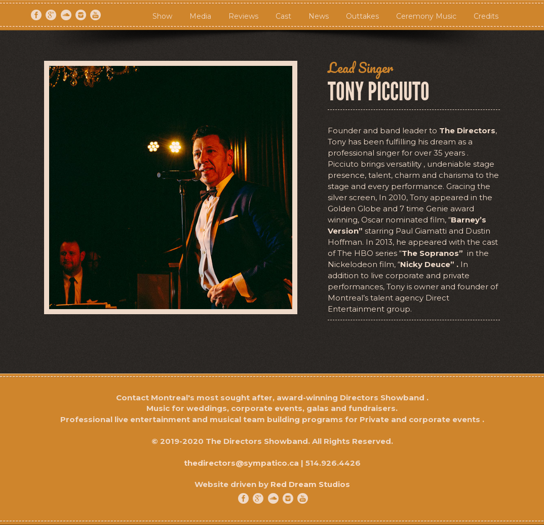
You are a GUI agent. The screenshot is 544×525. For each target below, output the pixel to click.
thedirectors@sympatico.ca (241, 463)
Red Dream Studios (310, 484)
